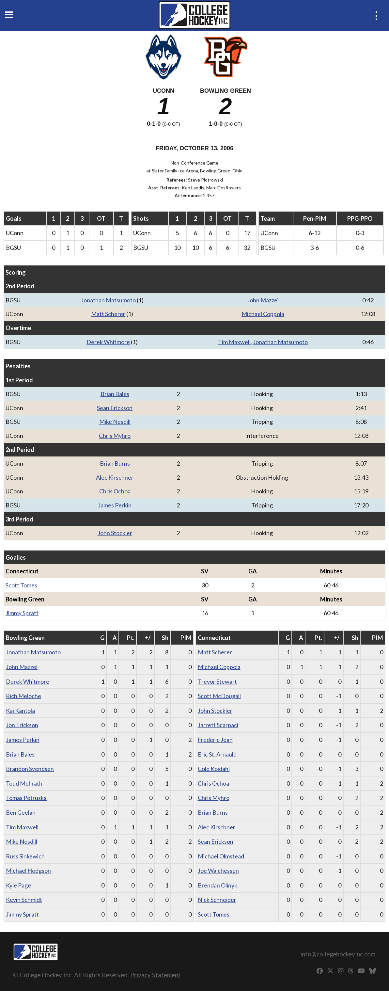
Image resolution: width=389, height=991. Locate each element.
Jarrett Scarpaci (218, 724)
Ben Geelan (21, 812)
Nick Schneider (217, 899)
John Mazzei (263, 300)
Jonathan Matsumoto (108, 300)
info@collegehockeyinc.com (337, 954)
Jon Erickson (22, 724)
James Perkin (115, 505)
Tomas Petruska (26, 797)
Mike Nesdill (115, 421)
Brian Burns (115, 463)
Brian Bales (115, 393)
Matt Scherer (108, 313)
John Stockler (115, 532)
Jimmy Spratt (22, 612)
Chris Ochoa (115, 491)
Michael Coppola (262, 313)
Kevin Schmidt (24, 899)
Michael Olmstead (221, 856)
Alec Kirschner (114, 477)
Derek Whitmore (108, 341)
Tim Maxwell (234, 341)
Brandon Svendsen (30, 768)
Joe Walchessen (218, 870)
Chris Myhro (115, 435)
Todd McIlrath (24, 783)
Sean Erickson (114, 407)
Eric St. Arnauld (217, 754)
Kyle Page (18, 885)
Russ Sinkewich (25, 856)
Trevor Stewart (217, 681)
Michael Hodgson (28, 870)
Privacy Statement (155, 975)
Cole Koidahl (214, 768)
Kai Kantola (20, 710)
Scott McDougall (219, 695)
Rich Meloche (23, 695)
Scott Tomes (21, 585)
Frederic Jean (215, 739)
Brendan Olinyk (217, 885)
